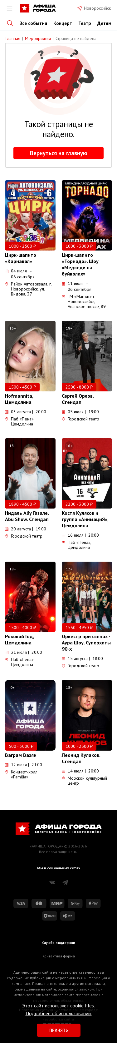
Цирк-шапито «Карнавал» (20, 258)
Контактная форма (58, 956)
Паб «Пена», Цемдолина (19, 421)
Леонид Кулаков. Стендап (81, 758)
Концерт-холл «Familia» (21, 774)
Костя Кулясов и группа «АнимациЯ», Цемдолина (85, 519)
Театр (84, 23)
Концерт (62, 23)
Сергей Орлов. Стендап (78, 399)
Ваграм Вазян (21, 755)
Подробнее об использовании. (59, 1013)
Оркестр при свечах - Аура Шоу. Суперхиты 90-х (86, 642)
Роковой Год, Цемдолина (19, 639)
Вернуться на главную (58, 153)
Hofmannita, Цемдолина (19, 399)
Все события (33, 23)
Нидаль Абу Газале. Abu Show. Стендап (27, 516)
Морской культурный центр (84, 781)
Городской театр (80, 418)
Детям (104, 23)
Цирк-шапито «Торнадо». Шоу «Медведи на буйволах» (80, 264)
